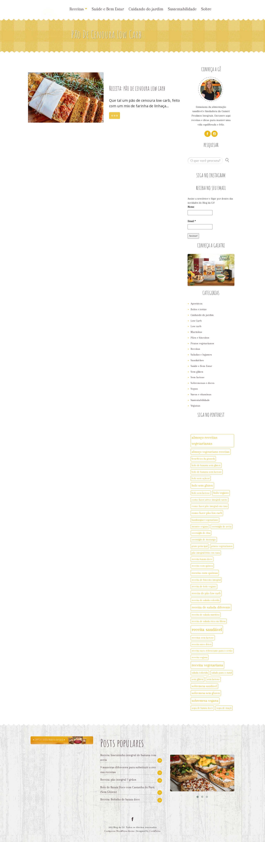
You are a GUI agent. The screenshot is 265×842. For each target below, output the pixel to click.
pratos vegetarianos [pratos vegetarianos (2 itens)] (221, 546)
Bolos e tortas (199, 309)
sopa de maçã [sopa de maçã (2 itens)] (224, 708)
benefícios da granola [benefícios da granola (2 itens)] (203, 458)
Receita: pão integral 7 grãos (118, 779)
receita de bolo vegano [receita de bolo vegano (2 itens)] (204, 586)
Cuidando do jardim (146, 9)
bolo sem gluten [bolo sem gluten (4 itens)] (202, 485)
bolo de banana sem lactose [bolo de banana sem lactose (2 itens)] (207, 471)
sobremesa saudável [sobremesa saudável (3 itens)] (204, 686)
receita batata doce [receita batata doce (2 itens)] (202, 559)
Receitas (78, 9)
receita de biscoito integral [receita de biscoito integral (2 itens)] (206, 579)
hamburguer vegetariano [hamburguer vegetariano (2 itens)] (205, 519)
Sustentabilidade (182, 9)
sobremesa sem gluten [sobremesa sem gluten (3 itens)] (206, 693)
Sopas (194, 388)
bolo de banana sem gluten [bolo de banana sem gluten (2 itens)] (206, 465)
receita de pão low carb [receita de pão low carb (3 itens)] (206, 593)
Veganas (195, 405)
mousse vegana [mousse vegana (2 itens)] (200, 526)
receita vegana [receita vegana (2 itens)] (199, 657)
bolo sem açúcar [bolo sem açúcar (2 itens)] (201, 478)
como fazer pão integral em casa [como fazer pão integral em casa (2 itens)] (209, 506)
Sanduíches (197, 360)
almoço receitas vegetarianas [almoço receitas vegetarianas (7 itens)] (204, 440)
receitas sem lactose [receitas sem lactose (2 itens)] (203, 637)
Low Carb (196, 320)
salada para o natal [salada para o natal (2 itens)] (222, 672)
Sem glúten (197, 371)
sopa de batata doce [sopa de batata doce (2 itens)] (202, 708)
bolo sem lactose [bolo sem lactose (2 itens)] (201, 492)
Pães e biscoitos (200, 337)
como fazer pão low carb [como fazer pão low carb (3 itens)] (207, 513)
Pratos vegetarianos (202, 343)
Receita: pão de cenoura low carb (137, 88)
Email (192, 221)
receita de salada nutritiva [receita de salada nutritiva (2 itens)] (205, 614)
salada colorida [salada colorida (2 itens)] (200, 672)
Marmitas (196, 332)
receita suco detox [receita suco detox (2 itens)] (201, 644)
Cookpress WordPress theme (119, 831)
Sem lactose (197, 377)
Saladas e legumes (201, 354)
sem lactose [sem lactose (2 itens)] (213, 679)
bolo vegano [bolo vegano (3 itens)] (221, 493)
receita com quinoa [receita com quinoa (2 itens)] (202, 565)
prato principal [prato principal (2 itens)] (200, 546)
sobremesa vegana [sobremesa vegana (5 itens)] (205, 701)
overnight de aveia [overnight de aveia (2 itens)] (221, 526)
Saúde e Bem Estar (108, 9)
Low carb (196, 326)
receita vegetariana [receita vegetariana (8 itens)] (207, 665)
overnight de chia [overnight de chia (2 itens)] (201, 532)
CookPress (154, 831)
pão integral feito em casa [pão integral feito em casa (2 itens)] (206, 552)
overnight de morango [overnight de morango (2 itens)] (204, 539)
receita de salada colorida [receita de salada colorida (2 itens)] (205, 600)
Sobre (206, 9)
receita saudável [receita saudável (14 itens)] (207, 629)
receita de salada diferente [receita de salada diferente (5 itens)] (211, 607)
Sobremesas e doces (202, 383)
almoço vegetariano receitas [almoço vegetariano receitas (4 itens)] (210, 451)
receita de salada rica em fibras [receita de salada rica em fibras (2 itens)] (209, 621)
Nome (191, 206)
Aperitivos (196, 303)
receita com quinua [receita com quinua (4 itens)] (205, 573)
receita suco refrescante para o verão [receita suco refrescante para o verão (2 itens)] (212, 650)
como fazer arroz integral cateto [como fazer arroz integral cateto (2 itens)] (209, 499)
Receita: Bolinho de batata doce (120, 799)
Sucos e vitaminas (201, 394)
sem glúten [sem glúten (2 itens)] (197, 679)
